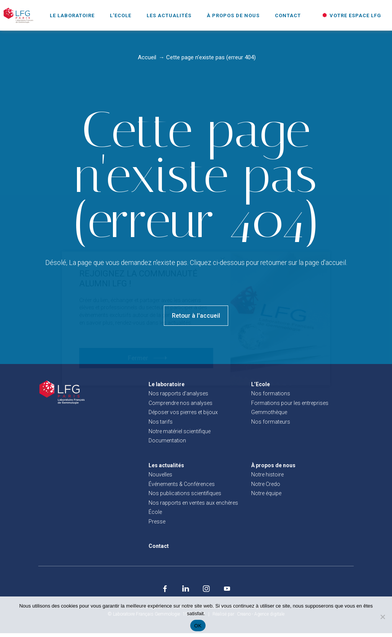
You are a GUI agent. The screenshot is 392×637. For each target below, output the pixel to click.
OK (197, 626)
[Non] (382, 617)
